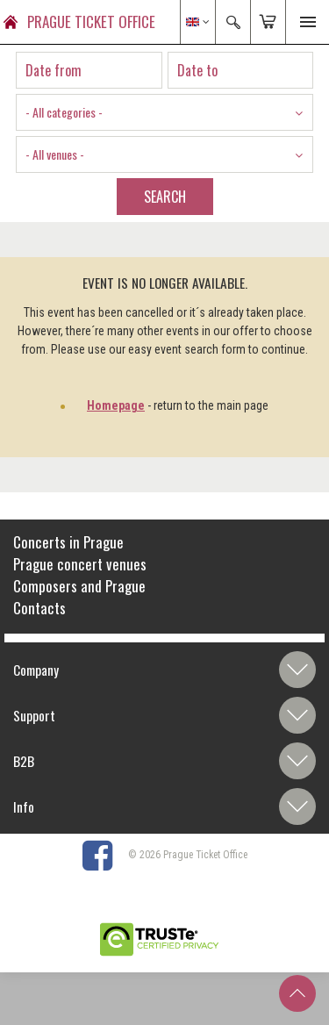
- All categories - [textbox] (64, 112)
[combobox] (164, 112)
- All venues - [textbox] (54, 154)
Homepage (116, 405)
